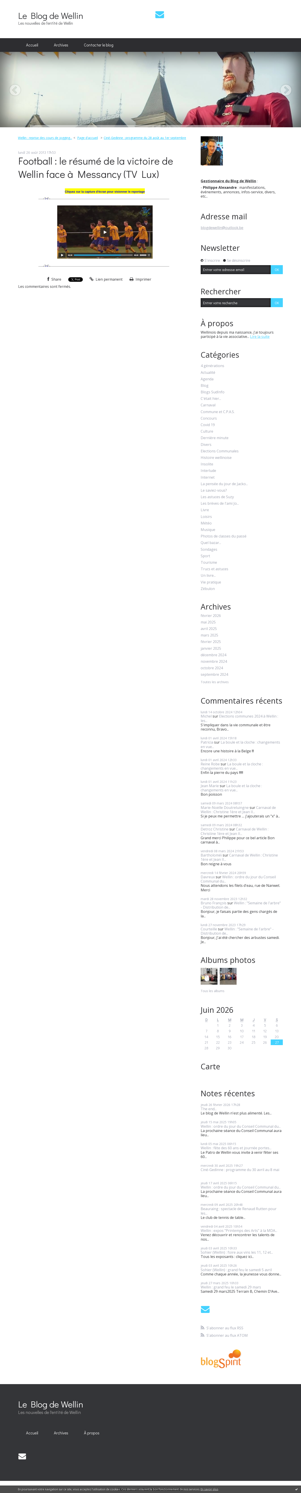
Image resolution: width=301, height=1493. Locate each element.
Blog (205, 385)
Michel (206, 716)
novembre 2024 (214, 661)
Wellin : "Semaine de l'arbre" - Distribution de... (241, 905)
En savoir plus (209, 1489)
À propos (91, 1433)
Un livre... (208, 575)
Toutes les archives (215, 682)
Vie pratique (211, 582)
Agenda (207, 379)
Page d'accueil (87, 138)
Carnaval (208, 405)
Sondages (209, 549)
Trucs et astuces (214, 569)
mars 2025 (209, 635)
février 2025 (211, 642)
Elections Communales (220, 451)
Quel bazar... (211, 543)
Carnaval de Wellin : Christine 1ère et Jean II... (238, 809)
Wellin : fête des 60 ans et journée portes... (236, 1147)
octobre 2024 (212, 668)
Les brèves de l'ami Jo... (220, 503)
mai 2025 (208, 622)
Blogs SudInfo (212, 392)
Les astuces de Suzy (217, 497)
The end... (209, 1108)
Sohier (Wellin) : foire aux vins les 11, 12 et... (237, 1252)
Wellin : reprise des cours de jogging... (45, 138)
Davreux (208, 876)
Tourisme (209, 562)
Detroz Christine (214, 829)
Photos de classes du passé (223, 536)
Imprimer (140, 279)
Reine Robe (210, 764)
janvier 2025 (211, 648)
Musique (208, 530)
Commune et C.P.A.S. (218, 412)
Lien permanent (106, 279)
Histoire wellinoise (216, 458)
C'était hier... (211, 398)
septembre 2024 (214, 674)
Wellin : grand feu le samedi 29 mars (231, 1287)
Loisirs (206, 517)
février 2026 (211, 616)
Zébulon (208, 589)
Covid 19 (208, 425)
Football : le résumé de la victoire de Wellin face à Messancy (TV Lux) (95, 167)
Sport (205, 556)
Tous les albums (212, 991)
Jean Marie (210, 785)
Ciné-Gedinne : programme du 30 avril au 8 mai (240, 1169)
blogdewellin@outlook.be (222, 227)
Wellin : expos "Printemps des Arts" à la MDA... (239, 1230)
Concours (209, 418)
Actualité (208, 372)
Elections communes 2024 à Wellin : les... (239, 718)
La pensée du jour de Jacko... (224, 484)
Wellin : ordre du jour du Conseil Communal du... (238, 879)
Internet (208, 477)
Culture (207, 431)
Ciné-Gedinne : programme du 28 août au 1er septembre (145, 138)
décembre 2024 (213, 655)
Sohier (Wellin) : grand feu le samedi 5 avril (236, 1269)
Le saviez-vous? (214, 490)
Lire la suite (260, 336)
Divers (206, 445)
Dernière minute (214, 438)
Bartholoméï (211, 855)
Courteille (209, 929)
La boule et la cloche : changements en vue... (240, 744)
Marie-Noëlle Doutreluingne (225, 807)
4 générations (212, 366)
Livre (205, 510)
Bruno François (213, 903)
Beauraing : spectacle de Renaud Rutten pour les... (239, 1211)
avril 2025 (209, 629)
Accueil (32, 45)
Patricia (207, 742)
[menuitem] (32, 45)
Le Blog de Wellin (50, 15)
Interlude (208, 471)
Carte (210, 1066)
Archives (61, 45)
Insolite (207, 464)
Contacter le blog (98, 45)
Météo (206, 523)
